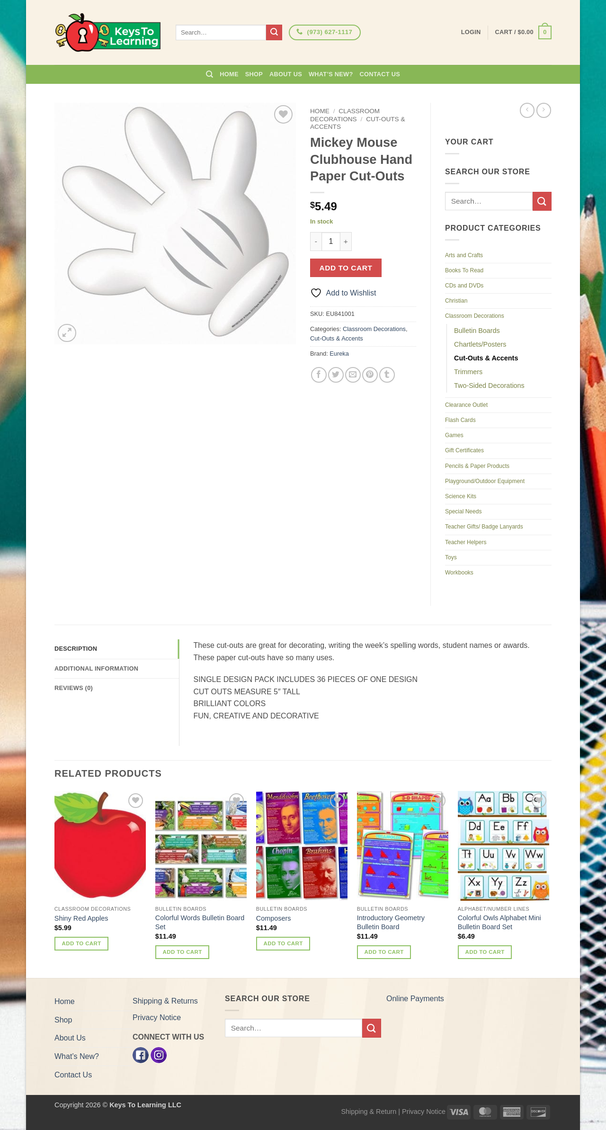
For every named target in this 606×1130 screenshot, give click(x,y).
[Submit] (274, 33)
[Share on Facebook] (319, 375)
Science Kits (460, 496)
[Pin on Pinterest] (370, 375)
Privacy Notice (157, 1017)
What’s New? (331, 74)
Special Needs (463, 511)
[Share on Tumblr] (387, 375)
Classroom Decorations (345, 115)
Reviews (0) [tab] (73, 687)
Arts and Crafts (464, 255)
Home (229, 74)
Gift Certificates (464, 450)
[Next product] (527, 110)
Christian (456, 300)
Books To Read (464, 270)
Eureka (339, 353)
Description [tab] (75, 648)
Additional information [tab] (96, 668)
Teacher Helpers (465, 542)
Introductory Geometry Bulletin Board (391, 922)
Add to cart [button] (81, 943)
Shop (254, 74)
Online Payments (415, 999)
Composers (273, 918)
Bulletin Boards (477, 330)
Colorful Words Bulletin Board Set (200, 922)
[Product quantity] (330, 241)
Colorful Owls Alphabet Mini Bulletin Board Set (499, 922)
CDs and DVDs (464, 285)
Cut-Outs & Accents (336, 338)
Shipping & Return (368, 1111)
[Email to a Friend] (353, 375)
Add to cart (346, 268)
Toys (451, 557)
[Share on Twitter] (336, 375)
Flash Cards (460, 420)
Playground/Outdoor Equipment (485, 481)
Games (454, 435)
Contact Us (380, 74)
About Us (285, 74)
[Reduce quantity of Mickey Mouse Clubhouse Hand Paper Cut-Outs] (315, 241)
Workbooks (459, 572)
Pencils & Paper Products (477, 466)
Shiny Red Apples (81, 918)
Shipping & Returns (165, 1001)
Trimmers (468, 372)
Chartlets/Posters (480, 344)
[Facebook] (141, 1054)
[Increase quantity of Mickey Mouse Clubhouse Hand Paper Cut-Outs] (346, 241)
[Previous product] (543, 110)
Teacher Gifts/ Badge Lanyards (484, 526)
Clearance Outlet (466, 405)
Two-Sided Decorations (489, 385)
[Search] (209, 74)
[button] (523, 32)
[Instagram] (159, 1054)
